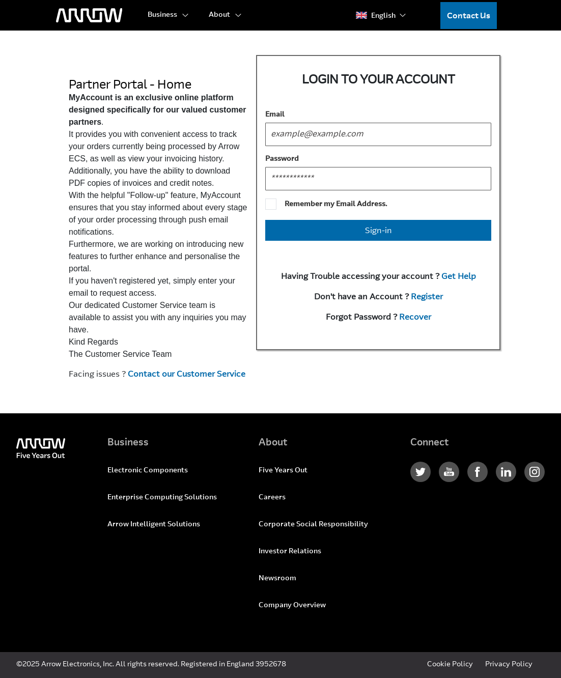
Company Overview (292, 605)
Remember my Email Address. (336, 204)
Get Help (458, 277)
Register (427, 297)
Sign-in (378, 231)
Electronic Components (147, 470)
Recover (415, 318)
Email (275, 115)
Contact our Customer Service (186, 375)
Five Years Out (283, 470)
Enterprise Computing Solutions (162, 497)
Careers (272, 497)
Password (282, 159)
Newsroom (277, 578)
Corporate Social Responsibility (313, 524)
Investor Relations (290, 551)
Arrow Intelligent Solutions (153, 524)
